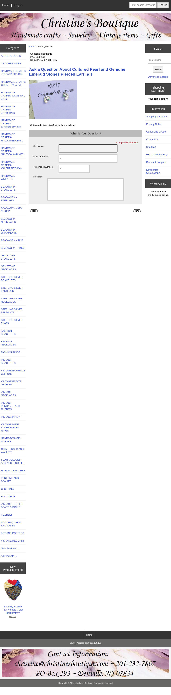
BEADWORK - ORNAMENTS (9, 231)
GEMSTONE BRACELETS (8, 257)
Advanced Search (158, 76)
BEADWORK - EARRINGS (9, 199)
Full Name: (38, 146)
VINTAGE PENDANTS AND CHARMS (10, 406)
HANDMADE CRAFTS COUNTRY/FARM (13, 83)
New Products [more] (13, 568)
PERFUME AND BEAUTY (10, 480)
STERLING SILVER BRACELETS (12, 279)
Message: (38, 176)
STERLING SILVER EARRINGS (12, 289)
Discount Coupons (156, 162)
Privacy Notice (154, 124)
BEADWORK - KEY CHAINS (11, 210)
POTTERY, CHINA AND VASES (11, 524)
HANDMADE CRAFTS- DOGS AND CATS (13, 95)
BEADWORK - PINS (12, 240)
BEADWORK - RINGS (13, 247)
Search (158, 48)
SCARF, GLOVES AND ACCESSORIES (13, 461)
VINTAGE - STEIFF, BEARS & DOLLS (12, 506)
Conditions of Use (156, 131)
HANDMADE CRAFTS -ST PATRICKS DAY (13, 73)
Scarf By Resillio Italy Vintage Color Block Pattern (13, 596)
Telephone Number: (43, 166)
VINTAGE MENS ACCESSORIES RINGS (10, 427)
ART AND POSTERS (12, 533)
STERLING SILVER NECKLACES (12, 300)
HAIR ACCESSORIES (13, 470)
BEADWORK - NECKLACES (9, 220)
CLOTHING (7, 488)
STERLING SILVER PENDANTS (12, 311)
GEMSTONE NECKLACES (8, 268)
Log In (18, 5)
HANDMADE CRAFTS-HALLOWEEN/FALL (12, 137)
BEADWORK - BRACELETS (9, 188)
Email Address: (40, 156)
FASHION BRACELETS (8, 332)
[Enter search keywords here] (142, 5)
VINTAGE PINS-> (10, 416)
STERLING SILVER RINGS (12, 322)
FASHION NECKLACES (8, 343)
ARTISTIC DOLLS (11, 55)
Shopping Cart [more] (158, 89)
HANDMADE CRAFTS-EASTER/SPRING (11, 123)
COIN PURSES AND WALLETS (12, 451)
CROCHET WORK (11, 63)
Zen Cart (109, 683)
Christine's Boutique (84, 683)
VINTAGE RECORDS (13, 540)
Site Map (151, 147)
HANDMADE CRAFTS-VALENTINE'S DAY (11, 165)
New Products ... (10, 548)
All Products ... (9, 556)
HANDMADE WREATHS (8, 177)
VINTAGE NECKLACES (8, 394)
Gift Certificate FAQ (157, 154)
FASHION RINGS (10, 352)
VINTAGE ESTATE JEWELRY (11, 383)
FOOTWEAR (8, 496)
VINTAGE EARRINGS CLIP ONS (13, 372)
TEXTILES (7, 514)
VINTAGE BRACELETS (8, 361)
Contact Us (152, 139)
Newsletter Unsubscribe (153, 171)
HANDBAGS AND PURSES (10, 440)
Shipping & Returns (157, 116)
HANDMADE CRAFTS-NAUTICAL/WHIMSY (12, 151)
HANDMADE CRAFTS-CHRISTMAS (8, 109)
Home (5, 5)
